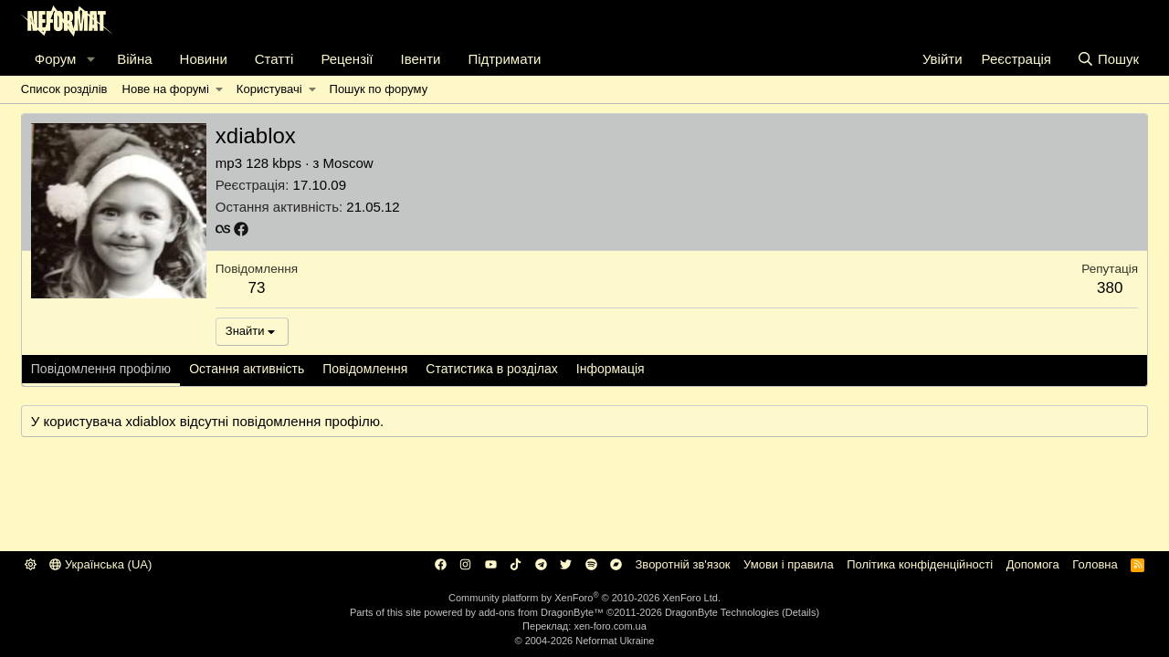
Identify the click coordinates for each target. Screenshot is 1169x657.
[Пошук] (1108, 59)
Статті (274, 59)
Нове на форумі (165, 89)
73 (256, 288)
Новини (203, 59)
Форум (56, 59)
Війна (134, 59)
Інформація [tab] (610, 368)
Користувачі (269, 89)
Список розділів (64, 89)
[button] (90, 59)
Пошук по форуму (379, 89)
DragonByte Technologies (722, 612)
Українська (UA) (100, 564)
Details (800, 612)
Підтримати (504, 59)
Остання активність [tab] (246, 368)
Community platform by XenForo (584, 597)
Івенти (421, 59)
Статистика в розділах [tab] (492, 368)
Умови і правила (788, 564)
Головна (1094, 564)
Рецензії (347, 59)
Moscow (348, 163)
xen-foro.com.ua (610, 625)
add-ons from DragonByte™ (541, 612)
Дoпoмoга (1032, 564)
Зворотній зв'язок (683, 564)
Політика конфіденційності (920, 564)
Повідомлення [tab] (364, 368)
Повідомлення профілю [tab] (101, 368)
